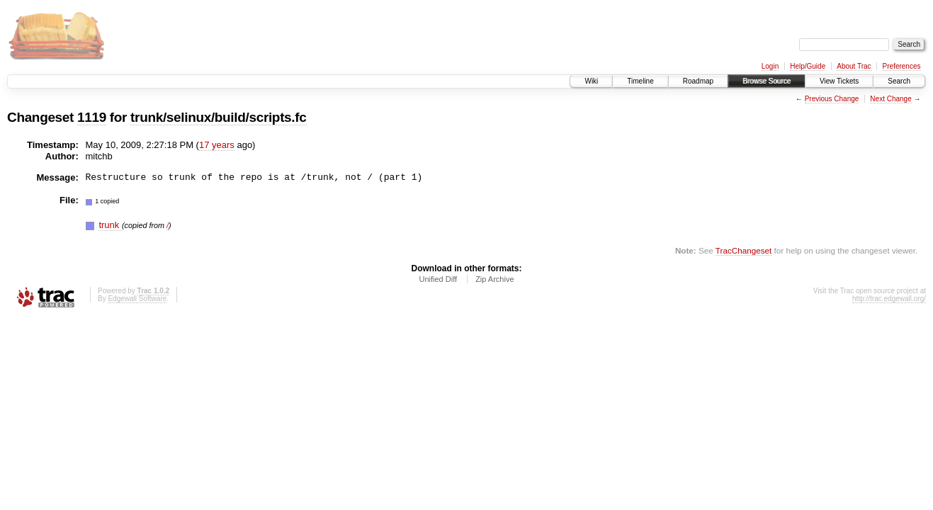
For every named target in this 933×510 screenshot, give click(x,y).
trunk (110, 225)
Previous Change (832, 99)
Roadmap (698, 81)
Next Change (890, 99)
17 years (216, 145)
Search (899, 81)
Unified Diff (438, 279)
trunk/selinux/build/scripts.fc (218, 117)
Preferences (902, 66)
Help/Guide (807, 66)
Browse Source (766, 81)
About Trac (854, 66)
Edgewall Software (137, 298)
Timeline (640, 81)
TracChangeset (743, 250)
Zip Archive (494, 279)
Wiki (591, 81)
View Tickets (839, 81)
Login (770, 66)
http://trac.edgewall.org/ (889, 298)
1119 (91, 117)
